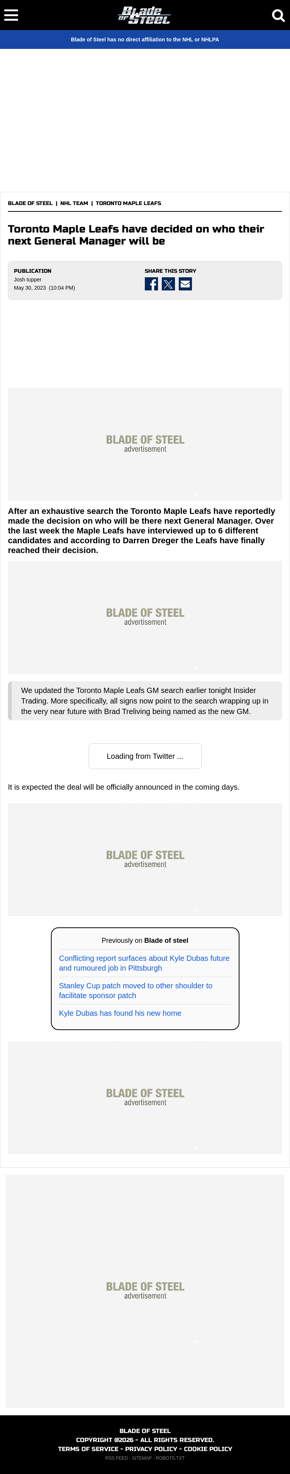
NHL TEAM (74, 203)
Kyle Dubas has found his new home (120, 1013)
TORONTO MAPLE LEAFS (128, 203)
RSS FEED (116, 1458)
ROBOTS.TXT (170, 1458)
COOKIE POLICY (208, 1449)
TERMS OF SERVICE (88, 1449)
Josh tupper (27, 280)
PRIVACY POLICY (151, 1449)
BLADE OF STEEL (30, 203)
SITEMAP (142, 1458)
